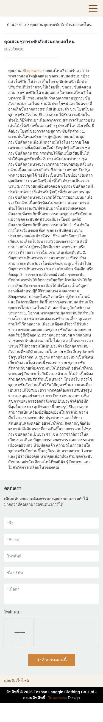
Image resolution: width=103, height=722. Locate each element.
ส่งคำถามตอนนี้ (52, 660)
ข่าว (22, 24)
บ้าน (10, 24)
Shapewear (32, 70)
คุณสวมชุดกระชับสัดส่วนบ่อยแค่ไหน (61, 24)
